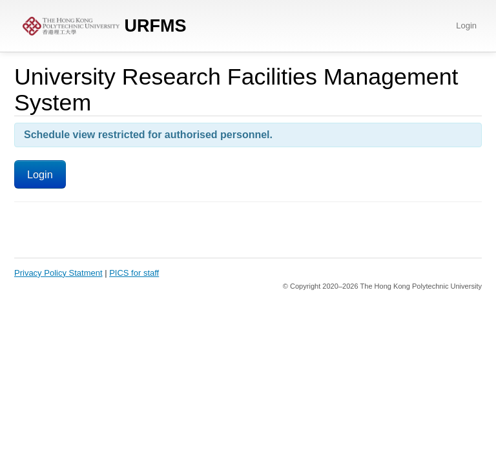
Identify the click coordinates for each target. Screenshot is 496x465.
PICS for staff (134, 273)
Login (466, 25)
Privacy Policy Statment (58, 273)
